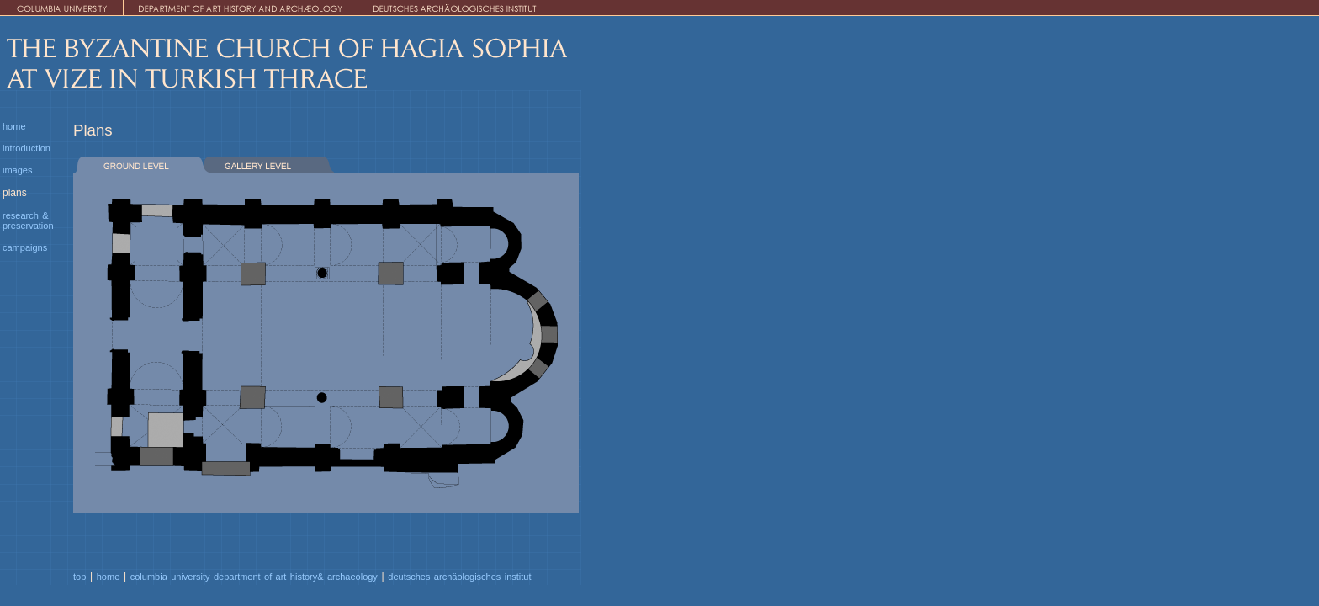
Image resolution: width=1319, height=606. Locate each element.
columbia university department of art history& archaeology (254, 576)
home (14, 126)
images (17, 170)
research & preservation (28, 220)
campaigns (25, 247)
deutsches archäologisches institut (459, 576)
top (79, 576)
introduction (26, 148)
